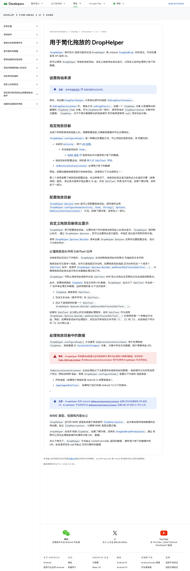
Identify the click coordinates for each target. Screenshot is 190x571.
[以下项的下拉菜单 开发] (81, 3)
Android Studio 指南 (150, 562)
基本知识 (35, 3)
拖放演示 (76, 89)
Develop (9, 15)
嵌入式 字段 (99, 160)
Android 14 (122, 567)
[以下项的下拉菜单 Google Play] (106, 3)
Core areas (26, 15)
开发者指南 (146, 567)
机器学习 (72, 567)
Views (49, 15)
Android (47, 562)
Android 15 (122, 562)
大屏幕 (95, 562)
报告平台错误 (172, 562)
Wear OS (96, 567)
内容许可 (72, 458)
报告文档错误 (172, 567)
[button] (17, 26)
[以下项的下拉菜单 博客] (125, 3)
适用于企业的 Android (53, 567)
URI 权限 (86, 144)
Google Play (95, 3)
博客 (119, 3)
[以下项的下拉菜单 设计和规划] (66, 3)
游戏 (70, 562)
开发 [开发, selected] (75, 3)
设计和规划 (56, 3)
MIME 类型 (73, 155)
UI (40, 15)
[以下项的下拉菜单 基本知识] (43, 3)
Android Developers (58, 31)
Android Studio (176, 3)
